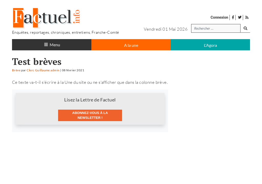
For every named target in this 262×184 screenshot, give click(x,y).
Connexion (219, 17)
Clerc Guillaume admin (43, 70)
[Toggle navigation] (51, 44)
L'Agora (210, 45)
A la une (131, 45)
